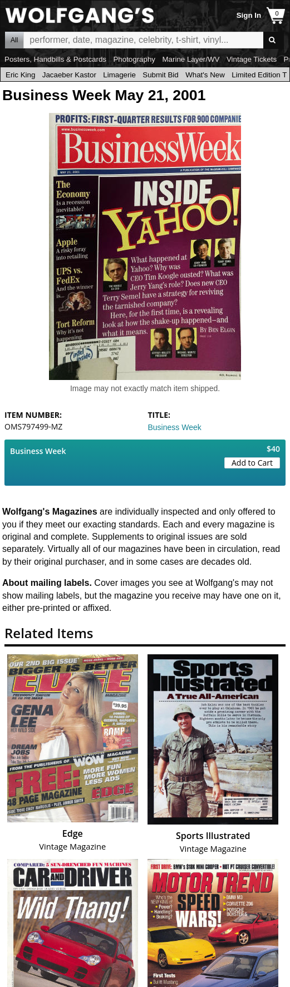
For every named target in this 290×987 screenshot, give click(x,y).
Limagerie (119, 75)
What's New (205, 75)
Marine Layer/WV (190, 59)
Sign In (249, 15)
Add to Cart (252, 462)
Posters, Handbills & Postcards (55, 59)
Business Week (174, 427)
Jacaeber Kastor (69, 75)
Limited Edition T (259, 75)
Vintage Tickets (252, 59)
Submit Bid (160, 75)
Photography (134, 59)
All (14, 40)
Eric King (20, 75)
